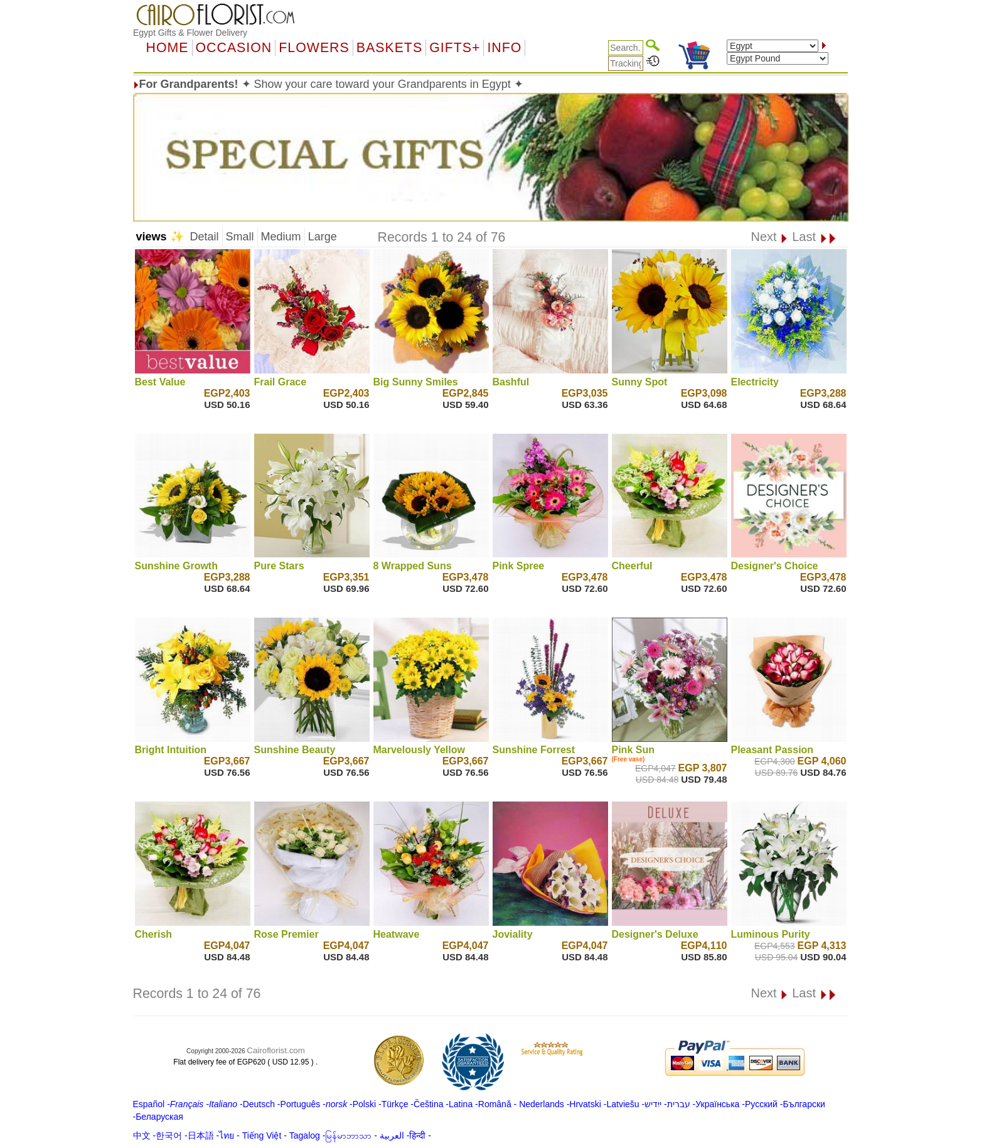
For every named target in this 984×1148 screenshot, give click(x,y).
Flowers (314, 47)
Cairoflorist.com (276, 1050)
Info (504, 47)
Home (167, 47)
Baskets (389, 47)
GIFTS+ (454, 47)
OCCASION (234, 47)
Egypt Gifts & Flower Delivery (190, 33)
